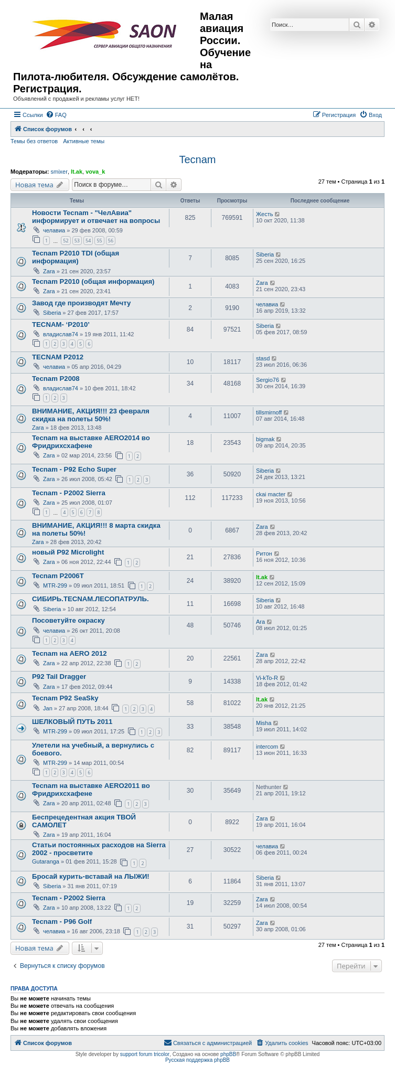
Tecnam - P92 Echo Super (74, 469)
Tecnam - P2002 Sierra (68, 493)
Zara (49, 271)
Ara (260, 622)
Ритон (264, 553)
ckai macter (270, 494)
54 (88, 240)
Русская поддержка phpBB (197, 1060)
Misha (263, 723)
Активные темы (83, 141)
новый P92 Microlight (68, 552)
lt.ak (76, 171)
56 (110, 240)
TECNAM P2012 (57, 357)
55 (99, 240)
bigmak (265, 439)
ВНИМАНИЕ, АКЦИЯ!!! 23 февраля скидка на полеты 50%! (91, 415)
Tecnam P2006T (58, 576)
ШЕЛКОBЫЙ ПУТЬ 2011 (72, 722)
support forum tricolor (144, 1054)
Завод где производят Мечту (81, 303)
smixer (58, 171)
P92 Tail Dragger (59, 676)
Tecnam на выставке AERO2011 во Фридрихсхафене (91, 789)
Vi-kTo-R (267, 678)
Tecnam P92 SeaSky (65, 698)
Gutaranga (45, 861)
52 (65, 240)
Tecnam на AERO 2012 (69, 653)
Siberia (265, 254)
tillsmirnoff (269, 412)
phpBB (228, 1054)
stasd (263, 358)
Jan (47, 708)
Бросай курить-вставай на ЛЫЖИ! (91, 876)
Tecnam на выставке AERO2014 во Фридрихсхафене (91, 442)
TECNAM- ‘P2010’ (61, 324)
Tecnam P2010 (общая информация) (93, 281)
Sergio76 (267, 380)
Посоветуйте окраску (68, 620)
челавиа (54, 230)
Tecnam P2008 (56, 378)
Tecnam (197, 159)
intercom (267, 746)
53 (77, 240)
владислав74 (60, 334)
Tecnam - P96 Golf (62, 921)
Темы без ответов (34, 141)
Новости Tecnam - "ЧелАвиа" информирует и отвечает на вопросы (96, 217)
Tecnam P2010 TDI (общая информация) (75, 257)
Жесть (264, 214)
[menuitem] (56, 115)
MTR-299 (55, 585)
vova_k (95, 171)
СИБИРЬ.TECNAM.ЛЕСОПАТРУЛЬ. (90, 599)
